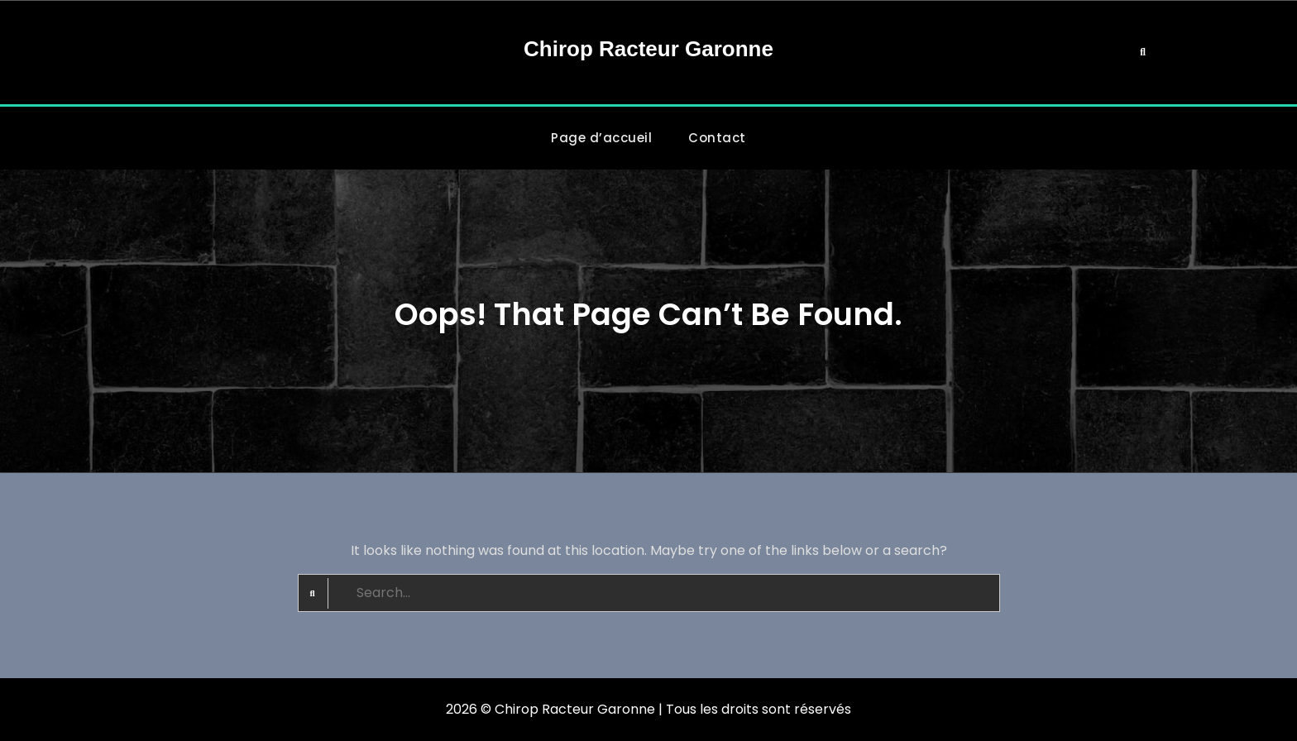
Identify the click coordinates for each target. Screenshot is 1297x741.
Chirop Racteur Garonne (648, 48)
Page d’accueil (601, 137)
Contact (717, 137)
